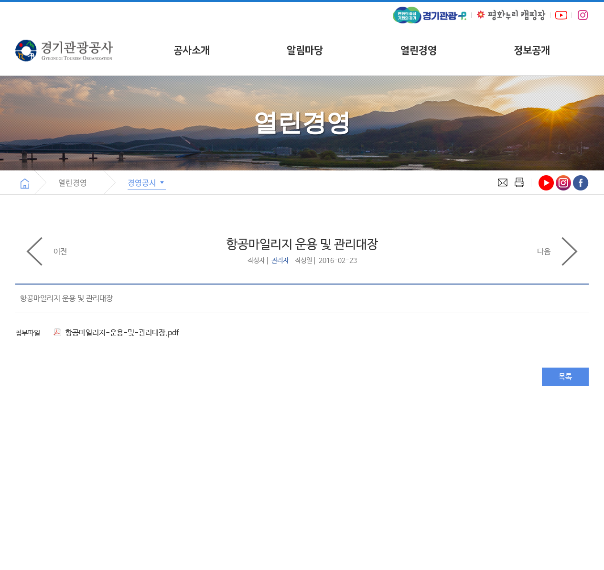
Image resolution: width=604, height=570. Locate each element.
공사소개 (191, 50)
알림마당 (305, 50)
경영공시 (147, 182)
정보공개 (532, 50)
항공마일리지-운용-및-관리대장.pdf (116, 333)
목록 (565, 376)
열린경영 (418, 50)
